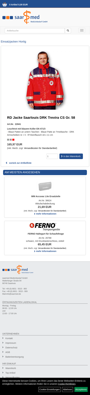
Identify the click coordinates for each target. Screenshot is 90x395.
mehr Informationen (45, 214)
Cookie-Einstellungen (49, 389)
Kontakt (9, 338)
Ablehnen (67, 389)
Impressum (10, 343)
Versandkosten (12, 377)
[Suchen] (68, 30)
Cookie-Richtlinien (66, 384)
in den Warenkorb (71, 156)
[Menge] (52, 156)
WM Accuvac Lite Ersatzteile (45, 196)
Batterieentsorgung (14, 357)
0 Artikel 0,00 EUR (18, 4)
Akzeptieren (81, 389)
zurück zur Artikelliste (18, 163)
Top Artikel (10, 373)
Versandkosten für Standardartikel (40, 148)
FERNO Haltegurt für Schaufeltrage (46, 234)
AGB (7, 352)
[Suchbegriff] (35, 30)
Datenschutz (11, 347)
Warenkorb (10, 368)
